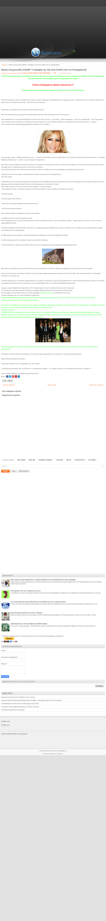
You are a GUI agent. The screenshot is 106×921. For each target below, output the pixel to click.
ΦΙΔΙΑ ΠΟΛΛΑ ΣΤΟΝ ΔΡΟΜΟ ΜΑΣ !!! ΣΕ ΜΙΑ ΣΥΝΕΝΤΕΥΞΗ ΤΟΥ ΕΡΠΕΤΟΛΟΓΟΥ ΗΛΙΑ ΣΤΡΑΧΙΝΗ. (43, 580)
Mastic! (68, 460)
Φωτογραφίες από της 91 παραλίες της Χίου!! (25, 591)
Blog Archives (23, 471)
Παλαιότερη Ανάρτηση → (97, 385)
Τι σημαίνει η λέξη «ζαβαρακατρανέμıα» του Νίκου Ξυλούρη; (20, 707)
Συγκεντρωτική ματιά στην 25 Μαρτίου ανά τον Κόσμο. (18, 697)
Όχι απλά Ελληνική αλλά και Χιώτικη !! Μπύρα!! (26, 613)
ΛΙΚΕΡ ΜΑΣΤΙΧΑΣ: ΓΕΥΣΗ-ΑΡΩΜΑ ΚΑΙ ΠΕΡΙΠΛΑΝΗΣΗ (28, 624)
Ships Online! (21, 460)
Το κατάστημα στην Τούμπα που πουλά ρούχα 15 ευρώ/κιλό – (20, 703)
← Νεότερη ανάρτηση (8, 385)
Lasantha (59, 753)
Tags (13, 471)
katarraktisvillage (58, 751)
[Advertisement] (20, 20)
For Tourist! (92, 460)
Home (4, 65)
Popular (5, 471)
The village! (59, 460)
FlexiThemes (52, 753)
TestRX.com (5, 721)
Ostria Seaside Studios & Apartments (14, 734)
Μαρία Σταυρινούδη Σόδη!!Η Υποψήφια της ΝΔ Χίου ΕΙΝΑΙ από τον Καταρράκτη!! (43, 69)
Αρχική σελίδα (51, 385)
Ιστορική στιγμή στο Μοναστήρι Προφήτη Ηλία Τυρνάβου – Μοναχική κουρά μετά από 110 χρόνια (31, 700)
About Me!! (32, 460)
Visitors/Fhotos (80, 460)
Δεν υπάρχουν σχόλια (65, 73)
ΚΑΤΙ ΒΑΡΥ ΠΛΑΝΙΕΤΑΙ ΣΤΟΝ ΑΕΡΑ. (13, 710)
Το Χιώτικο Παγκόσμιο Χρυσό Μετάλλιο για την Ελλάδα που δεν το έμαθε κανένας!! (38, 602)
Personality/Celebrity (45, 460)
